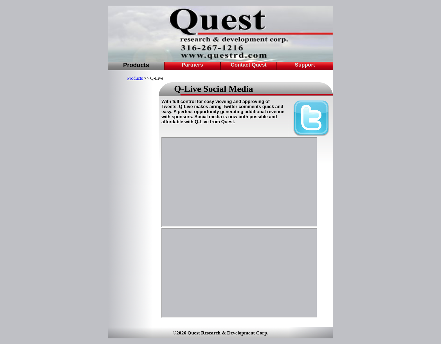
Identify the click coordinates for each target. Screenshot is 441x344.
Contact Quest (249, 65)
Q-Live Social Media (213, 89)
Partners (192, 65)
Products (136, 65)
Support (305, 65)
